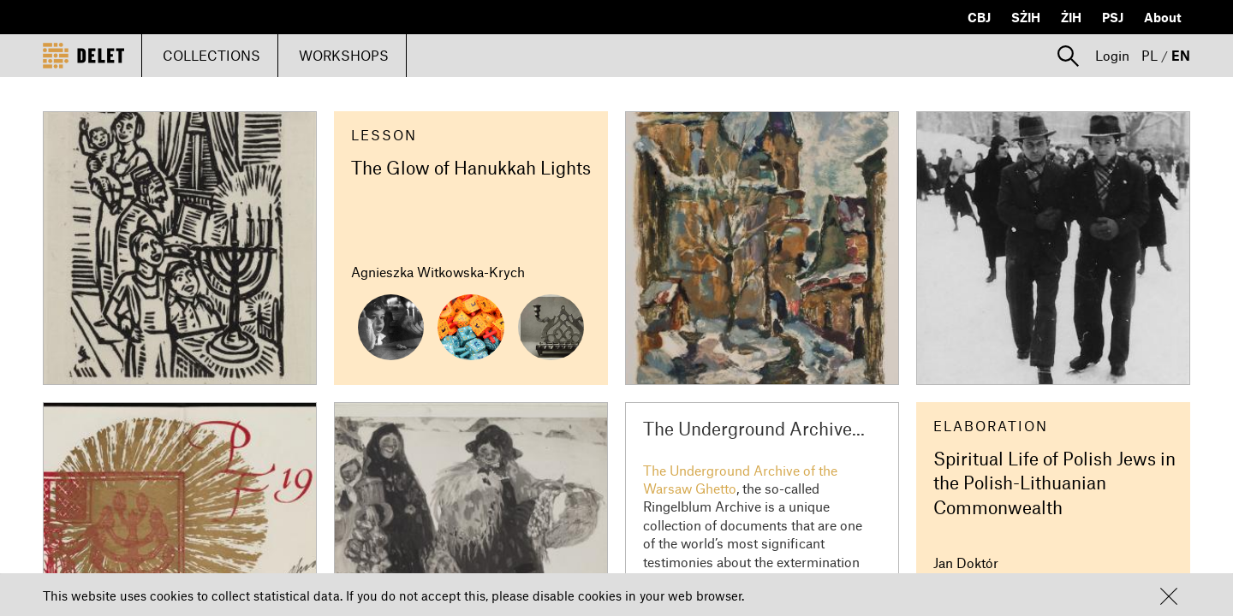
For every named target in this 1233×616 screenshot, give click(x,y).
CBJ (979, 17)
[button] (1168, 596)
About (1163, 17)
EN (1180, 55)
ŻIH (1071, 17)
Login (1112, 55)
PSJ (1112, 17)
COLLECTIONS (211, 55)
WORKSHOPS (344, 55)
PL (1149, 55)
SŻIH (1025, 17)
